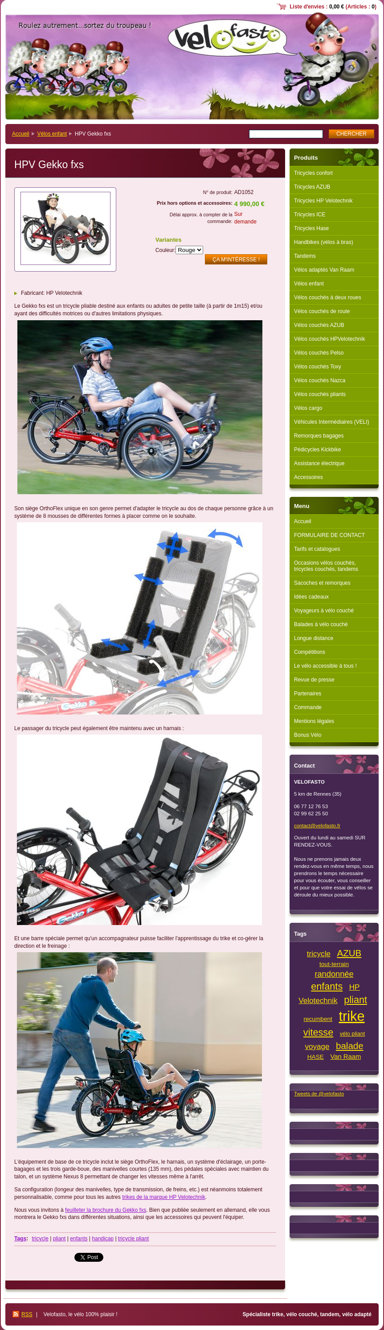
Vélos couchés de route (322, 311)
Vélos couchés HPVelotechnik (329, 339)
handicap (103, 1238)
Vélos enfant (52, 134)
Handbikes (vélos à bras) (323, 242)
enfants (78, 1238)
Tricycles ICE (309, 214)
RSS (27, 1314)
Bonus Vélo (307, 735)
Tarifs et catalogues (317, 549)
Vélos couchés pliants (320, 394)
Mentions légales (314, 721)
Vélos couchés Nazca (319, 380)
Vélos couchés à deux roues (327, 297)
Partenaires (307, 693)
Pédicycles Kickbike (317, 449)
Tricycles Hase (311, 228)
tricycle (40, 1238)
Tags (20, 1238)
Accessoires (308, 477)
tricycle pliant (133, 1238)
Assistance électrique (319, 463)
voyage (317, 1046)
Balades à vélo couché (321, 624)
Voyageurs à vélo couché (324, 610)
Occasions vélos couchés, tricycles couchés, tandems (326, 566)
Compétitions (309, 652)
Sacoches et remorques (322, 583)
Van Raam (345, 1056)
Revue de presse (314, 680)
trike (351, 1016)
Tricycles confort (313, 173)
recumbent (317, 1019)
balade (350, 1046)
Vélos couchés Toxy (317, 366)
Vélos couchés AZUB (319, 325)
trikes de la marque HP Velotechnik (163, 1197)
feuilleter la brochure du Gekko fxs (105, 1210)
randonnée (334, 974)
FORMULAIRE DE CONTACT (329, 535)
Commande (308, 707)
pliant (59, 1238)
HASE (315, 1056)
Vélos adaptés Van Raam (324, 270)
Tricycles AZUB (312, 187)
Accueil (20, 134)
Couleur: (165, 250)
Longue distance (313, 638)
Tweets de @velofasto (319, 1093)
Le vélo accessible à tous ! (325, 666)
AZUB (349, 953)
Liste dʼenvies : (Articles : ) (333, 7)
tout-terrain (334, 964)
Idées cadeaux (311, 597)
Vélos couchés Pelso (318, 353)
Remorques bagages (318, 436)
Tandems (305, 256)
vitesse (318, 1032)
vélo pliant (352, 1034)
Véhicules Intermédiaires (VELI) (331, 422)
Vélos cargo (308, 408)
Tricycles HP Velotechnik (323, 201)
